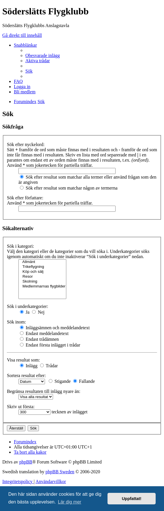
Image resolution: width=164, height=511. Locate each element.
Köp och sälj (42, 271)
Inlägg (28, 365)
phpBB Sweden (60, 471)
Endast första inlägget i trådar (50, 344)
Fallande (84, 381)
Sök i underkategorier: (27, 306)
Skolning (42, 281)
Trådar (49, 365)
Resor (42, 276)
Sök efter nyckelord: (26, 144)
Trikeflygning (42, 266)
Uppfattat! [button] (132, 498)
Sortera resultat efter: (26, 375)
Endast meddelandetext (44, 333)
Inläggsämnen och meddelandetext (55, 327)
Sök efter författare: (25, 197)
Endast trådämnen (39, 339)
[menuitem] (42, 55)
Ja (24, 312)
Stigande (60, 381)
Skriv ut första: (21, 406)
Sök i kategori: (20, 246)
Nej (38, 312)
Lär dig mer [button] (69, 501)
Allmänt (42, 262)
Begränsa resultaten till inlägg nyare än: (43, 391)
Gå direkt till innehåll (22, 35)
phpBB (25, 461)
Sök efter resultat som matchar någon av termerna (69, 188)
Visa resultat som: (23, 359)
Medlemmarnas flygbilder (42, 286)
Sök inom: (16, 321)
